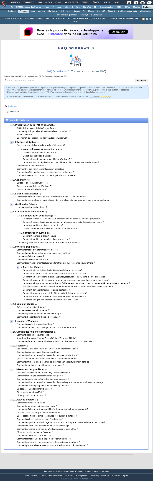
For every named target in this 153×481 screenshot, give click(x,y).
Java (77, 7)
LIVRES (76, 22)
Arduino (41, 11)
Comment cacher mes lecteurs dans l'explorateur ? (40, 423)
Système (21, 349)
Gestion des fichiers (26, 208)
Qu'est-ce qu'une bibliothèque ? (31, 311)
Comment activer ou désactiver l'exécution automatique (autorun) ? (48, 359)
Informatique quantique (67, 15)
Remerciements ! (24, 138)
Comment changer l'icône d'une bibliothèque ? (38, 321)
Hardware (52, 11)
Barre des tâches (32, 271)
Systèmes (147, 7)
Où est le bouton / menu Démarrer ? (39, 156)
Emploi (85, 2)
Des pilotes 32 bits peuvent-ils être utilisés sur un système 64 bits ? (47, 353)
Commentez (95, 100)
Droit (107, 2)
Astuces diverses (25, 403)
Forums (15, 2)
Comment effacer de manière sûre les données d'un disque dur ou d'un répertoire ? (55, 345)
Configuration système (35, 237)
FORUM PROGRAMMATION (37, 19)
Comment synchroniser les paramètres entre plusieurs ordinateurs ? (48, 446)
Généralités (21, 183)
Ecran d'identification (26, 197)
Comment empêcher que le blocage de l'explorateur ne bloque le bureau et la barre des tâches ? (61, 426)
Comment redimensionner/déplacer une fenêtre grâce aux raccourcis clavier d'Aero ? (56, 267)
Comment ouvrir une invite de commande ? (37, 410)
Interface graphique (26, 250)
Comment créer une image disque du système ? (38, 356)
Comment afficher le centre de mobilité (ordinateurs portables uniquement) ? (52, 413)
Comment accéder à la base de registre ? (35, 328)
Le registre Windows (26, 325)
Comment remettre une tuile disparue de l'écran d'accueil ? (44, 443)
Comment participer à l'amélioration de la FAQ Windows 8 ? (44, 135)
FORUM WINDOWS (13, 19)
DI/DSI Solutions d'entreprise (28, 7)
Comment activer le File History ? (32, 211)
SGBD (119, 7)
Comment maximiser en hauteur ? (32, 264)
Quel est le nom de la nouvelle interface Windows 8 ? (41, 149)
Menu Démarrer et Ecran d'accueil (41, 153)
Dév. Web (87, 7)
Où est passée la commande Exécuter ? (35, 436)
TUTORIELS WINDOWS (78, 19)
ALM (59, 7)
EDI (95, 7)
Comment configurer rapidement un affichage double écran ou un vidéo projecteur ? (62, 223)
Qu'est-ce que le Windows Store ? (32, 187)
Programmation (106, 7)
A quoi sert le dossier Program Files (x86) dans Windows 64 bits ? (46, 342)
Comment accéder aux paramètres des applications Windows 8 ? (46, 179)
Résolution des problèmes (30, 373)
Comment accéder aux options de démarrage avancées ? (43, 383)
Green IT (101, 11)
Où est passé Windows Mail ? (30, 396)
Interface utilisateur (26, 146)
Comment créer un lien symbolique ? (34, 339)
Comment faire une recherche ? (31, 170)
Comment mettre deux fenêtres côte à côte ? (37, 254)
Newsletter (71, 2)
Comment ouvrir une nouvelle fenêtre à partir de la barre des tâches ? (55, 297)
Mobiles (136, 7)
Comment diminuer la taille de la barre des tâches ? (46, 294)
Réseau (91, 11)
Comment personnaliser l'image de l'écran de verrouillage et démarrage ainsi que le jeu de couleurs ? (63, 204)
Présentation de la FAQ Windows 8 (34, 129)
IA (53, 7)
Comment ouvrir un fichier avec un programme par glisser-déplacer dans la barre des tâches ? (66, 284)
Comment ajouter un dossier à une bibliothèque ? (40, 318)
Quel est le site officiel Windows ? (32, 193)
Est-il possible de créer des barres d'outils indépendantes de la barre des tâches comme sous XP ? (68, 291)
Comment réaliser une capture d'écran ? (35, 439)
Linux (33, 11)
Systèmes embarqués (127, 11)
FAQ (39, 2)
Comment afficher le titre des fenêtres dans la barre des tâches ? (52, 274)
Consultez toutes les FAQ (88, 75)
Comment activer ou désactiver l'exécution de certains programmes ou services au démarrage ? (61, 386)
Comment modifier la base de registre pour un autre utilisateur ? (46, 331)
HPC (62, 11)
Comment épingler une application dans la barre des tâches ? (51, 304)
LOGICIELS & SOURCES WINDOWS (123, 19)
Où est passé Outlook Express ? (31, 399)
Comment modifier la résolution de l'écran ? (43, 229)
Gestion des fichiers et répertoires (34, 335)
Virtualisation (145, 11)
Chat (58, 2)
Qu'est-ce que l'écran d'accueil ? (37, 160)
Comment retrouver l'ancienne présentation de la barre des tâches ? (54, 300)
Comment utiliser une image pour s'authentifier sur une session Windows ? (51, 201)
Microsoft (68, 7)
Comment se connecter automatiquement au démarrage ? (43, 430)
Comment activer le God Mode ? (31, 407)
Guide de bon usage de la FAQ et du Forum (36, 132)
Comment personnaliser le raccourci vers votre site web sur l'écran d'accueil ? (52, 449)
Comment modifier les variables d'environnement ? (46, 243)
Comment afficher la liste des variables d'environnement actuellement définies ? (54, 366)
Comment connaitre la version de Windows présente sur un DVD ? (47, 433)
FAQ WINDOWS (58, 19)
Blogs (48, 2)
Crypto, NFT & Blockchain (91, 15)
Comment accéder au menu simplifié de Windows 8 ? (47, 163)
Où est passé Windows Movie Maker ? (34, 393)
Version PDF (14, 116)
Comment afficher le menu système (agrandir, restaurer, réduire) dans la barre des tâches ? (64, 281)
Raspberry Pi (79, 11)
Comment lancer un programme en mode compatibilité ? (43, 389)
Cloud (46, 7)
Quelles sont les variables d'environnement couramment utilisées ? (47, 362)
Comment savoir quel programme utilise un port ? (40, 380)
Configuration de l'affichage (38, 219)
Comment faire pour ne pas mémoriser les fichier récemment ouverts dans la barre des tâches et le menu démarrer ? (76, 287)
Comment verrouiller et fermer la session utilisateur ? (41, 173)
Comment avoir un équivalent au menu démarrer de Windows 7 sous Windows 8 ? (61, 166)
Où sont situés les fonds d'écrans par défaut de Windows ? (50, 232)
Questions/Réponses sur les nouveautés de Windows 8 (42, 142)
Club (116, 2)
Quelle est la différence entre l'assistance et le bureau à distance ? (47, 420)
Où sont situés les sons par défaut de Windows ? (39, 416)
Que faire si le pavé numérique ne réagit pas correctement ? (44, 376)
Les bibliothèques (24, 308)
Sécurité (111, 11)
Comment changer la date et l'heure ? (40, 240)
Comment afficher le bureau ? (30, 260)
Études (96, 2)
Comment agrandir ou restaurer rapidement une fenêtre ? (43, 257)
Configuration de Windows (29, 215)
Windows (24, 11)
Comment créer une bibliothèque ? (33, 314)
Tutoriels (28, 2)
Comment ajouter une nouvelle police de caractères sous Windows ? (48, 246)
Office (127, 7)
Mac (68, 11)
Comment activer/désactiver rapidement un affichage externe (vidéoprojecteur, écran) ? (63, 226)
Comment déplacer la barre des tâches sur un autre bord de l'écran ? (54, 277)
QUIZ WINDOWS (98, 19)
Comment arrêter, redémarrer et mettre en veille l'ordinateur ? (45, 176)
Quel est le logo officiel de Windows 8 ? (35, 190)
